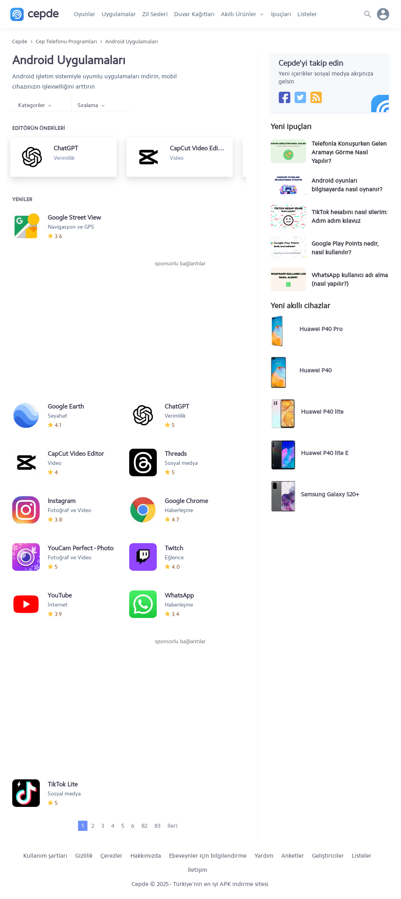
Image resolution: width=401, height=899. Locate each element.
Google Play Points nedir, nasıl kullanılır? (345, 248)
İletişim (197, 869)
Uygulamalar (119, 14)
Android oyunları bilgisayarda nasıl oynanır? (347, 185)
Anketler (292, 855)
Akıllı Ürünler (238, 14)
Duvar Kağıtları (194, 14)
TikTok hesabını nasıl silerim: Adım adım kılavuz (350, 216)
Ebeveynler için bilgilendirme (208, 855)
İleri (172, 825)
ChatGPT (177, 406)
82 (144, 825)
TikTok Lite (63, 784)
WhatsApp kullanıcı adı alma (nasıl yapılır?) (350, 279)
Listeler (307, 14)
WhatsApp (179, 595)
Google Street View (74, 217)
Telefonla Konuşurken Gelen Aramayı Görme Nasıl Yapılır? (349, 152)
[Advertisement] (180, 327)
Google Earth (66, 406)
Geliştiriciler (328, 855)
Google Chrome (186, 501)
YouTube (60, 595)
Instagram (62, 501)
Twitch (174, 548)
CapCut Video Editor (76, 453)
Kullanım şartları (45, 855)
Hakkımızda (145, 855)
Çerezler (111, 855)
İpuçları (281, 14)
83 (157, 825)
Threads (176, 453)
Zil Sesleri (155, 14)
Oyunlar (84, 14)
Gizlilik (84, 855)
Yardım (263, 855)
